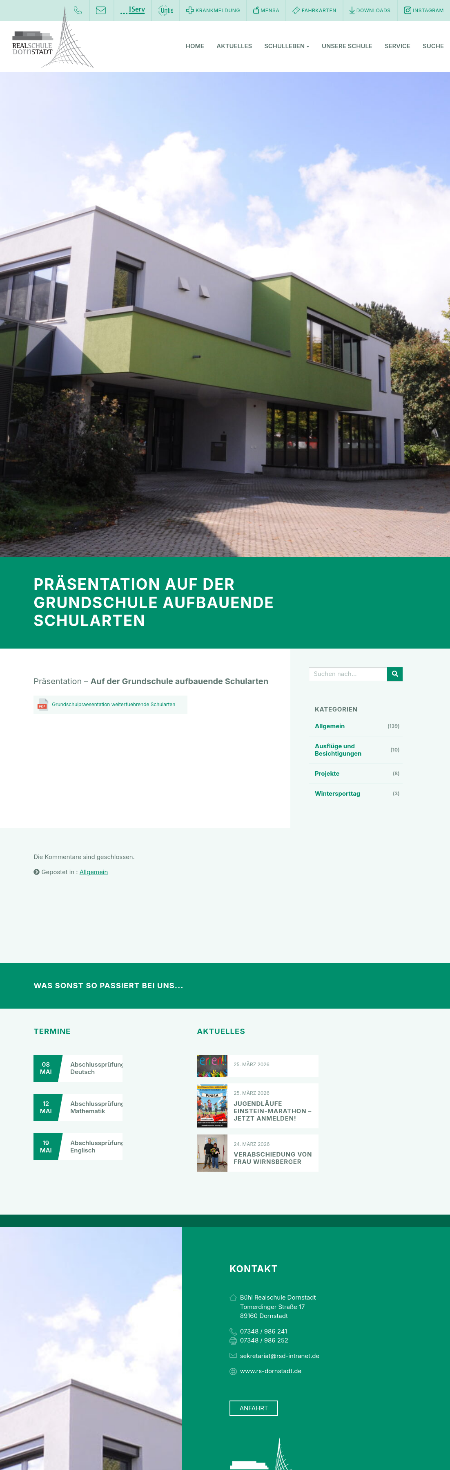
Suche (433, 46)
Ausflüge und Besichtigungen (338, 749)
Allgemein (330, 726)
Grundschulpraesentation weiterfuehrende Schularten (113, 704)
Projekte (327, 773)
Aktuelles (234, 46)
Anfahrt (253, 1408)
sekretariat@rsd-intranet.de (279, 1356)
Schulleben (287, 46)
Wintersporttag (337, 793)
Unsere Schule (347, 46)
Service (398, 46)
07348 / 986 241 (263, 1331)
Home (195, 46)
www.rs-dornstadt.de (270, 1371)
